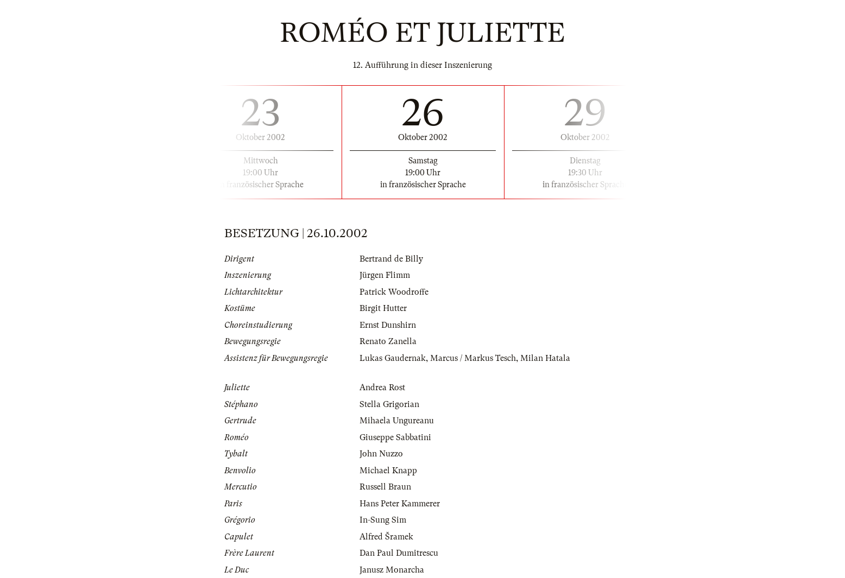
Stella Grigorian (389, 404)
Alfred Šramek (386, 537)
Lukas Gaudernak (393, 358)
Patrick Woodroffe (394, 292)
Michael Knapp (388, 470)
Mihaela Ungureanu (397, 420)
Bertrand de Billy (391, 259)
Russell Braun (385, 487)
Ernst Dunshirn (388, 325)
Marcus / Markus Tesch (473, 358)
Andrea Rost (382, 387)
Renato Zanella (388, 341)
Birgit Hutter (383, 308)
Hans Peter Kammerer (400, 504)
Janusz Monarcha (392, 570)
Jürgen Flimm (385, 275)
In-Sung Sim (383, 520)
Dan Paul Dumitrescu (399, 553)
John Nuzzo (381, 454)
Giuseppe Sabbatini (395, 437)
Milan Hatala (545, 358)
